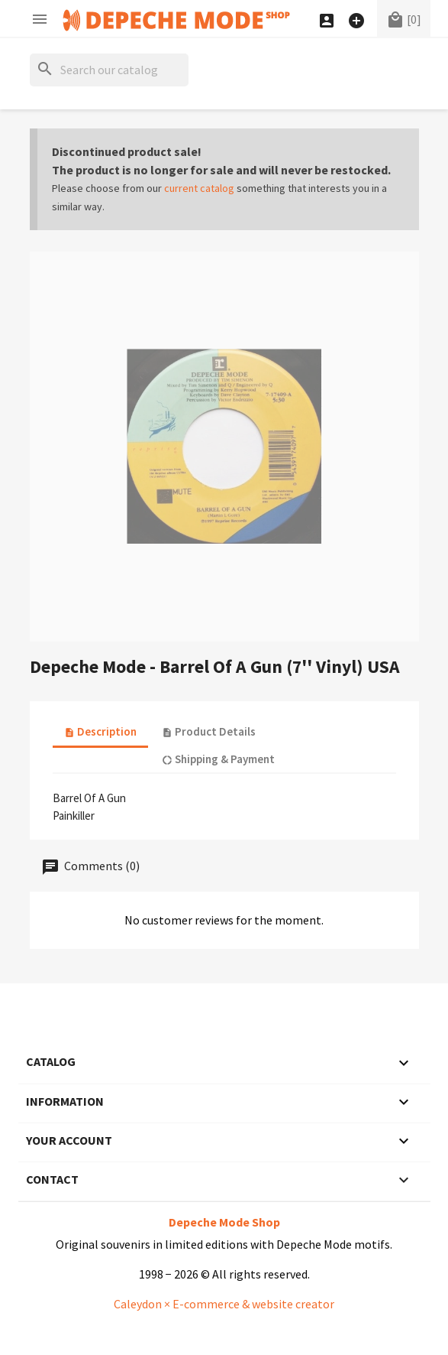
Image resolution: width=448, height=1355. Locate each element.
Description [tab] (100, 731)
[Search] (109, 70)
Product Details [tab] (209, 731)
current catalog (199, 188)
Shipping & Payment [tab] (218, 759)
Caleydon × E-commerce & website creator (224, 1303)
